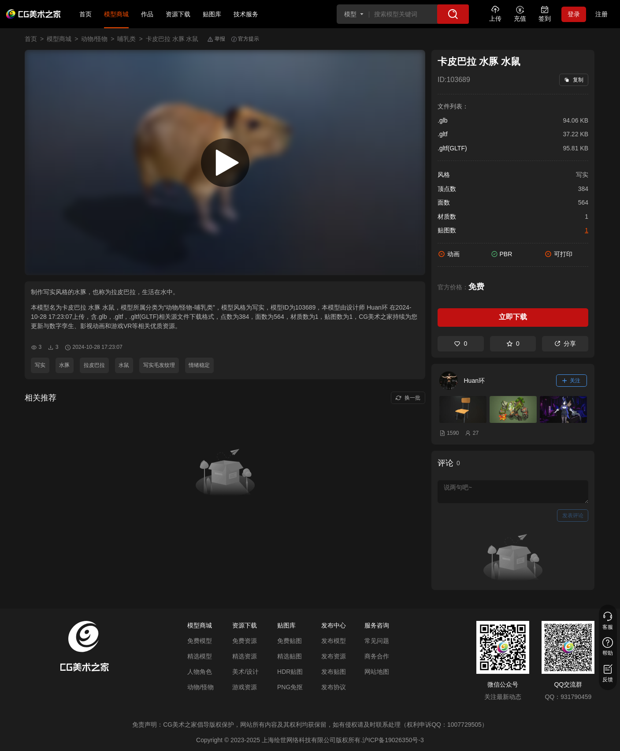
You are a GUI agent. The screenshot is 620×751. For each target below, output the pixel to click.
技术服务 (246, 14)
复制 (573, 80)
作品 (147, 14)
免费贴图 (289, 640)
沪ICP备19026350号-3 (393, 740)
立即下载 (513, 317)
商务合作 (376, 656)
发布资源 (333, 656)
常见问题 (376, 640)
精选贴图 (289, 656)
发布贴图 (333, 671)
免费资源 (244, 640)
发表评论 (572, 515)
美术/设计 (245, 671)
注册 (601, 14)
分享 (565, 343)
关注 (571, 380)
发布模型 (333, 640)
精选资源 (244, 656)
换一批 (408, 398)
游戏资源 (244, 687)
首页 (85, 14)
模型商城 (116, 14)
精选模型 (199, 656)
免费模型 (199, 640)
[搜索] (453, 14)
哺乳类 (126, 38)
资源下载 (178, 14)
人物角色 (199, 671)
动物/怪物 (94, 38)
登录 (574, 14)
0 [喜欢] (460, 343)
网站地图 (376, 671)
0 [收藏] (513, 343)
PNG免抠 (290, 687)
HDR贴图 (290, 671)
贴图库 (212, 14)
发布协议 (333, 687)
